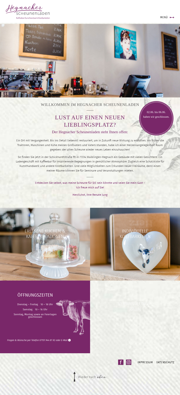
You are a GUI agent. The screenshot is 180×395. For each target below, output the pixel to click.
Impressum (145, 365)
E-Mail (66, 343)
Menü (163, 18)
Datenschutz (165, 365)
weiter (45, 247)
